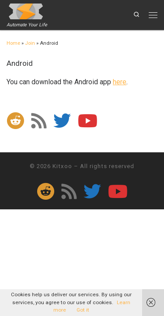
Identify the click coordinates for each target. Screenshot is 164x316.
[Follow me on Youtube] (88, 120)
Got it (83, 310)
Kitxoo (62, 166)
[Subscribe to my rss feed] (38, 120)
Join (30, 43)
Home (13, 43)
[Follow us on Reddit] (15, 120)
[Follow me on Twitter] (62, 120)
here (119, 82)
